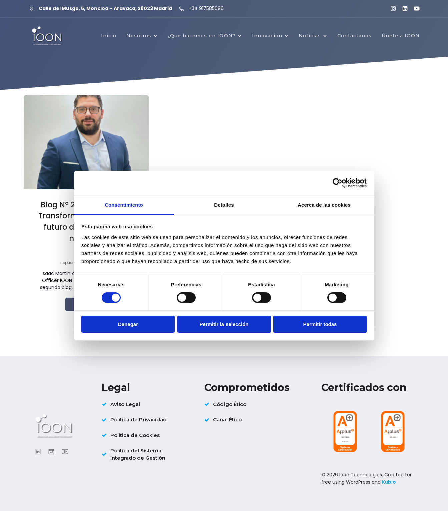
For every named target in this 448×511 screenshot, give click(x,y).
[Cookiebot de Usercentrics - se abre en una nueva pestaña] (337, 183)
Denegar (128, 324)
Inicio (108, 36)
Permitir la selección (224, 324)
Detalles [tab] (224, 204)
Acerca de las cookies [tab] (324, 204)
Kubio (389, 482)
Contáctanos (354, 36)
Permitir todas (320, 324)
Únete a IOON (401, 36)
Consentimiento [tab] (124, 204)
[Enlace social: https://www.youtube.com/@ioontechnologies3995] (414, 8)
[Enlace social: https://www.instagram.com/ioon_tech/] (390, 8)
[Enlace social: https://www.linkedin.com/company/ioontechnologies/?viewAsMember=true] (402, 8)
